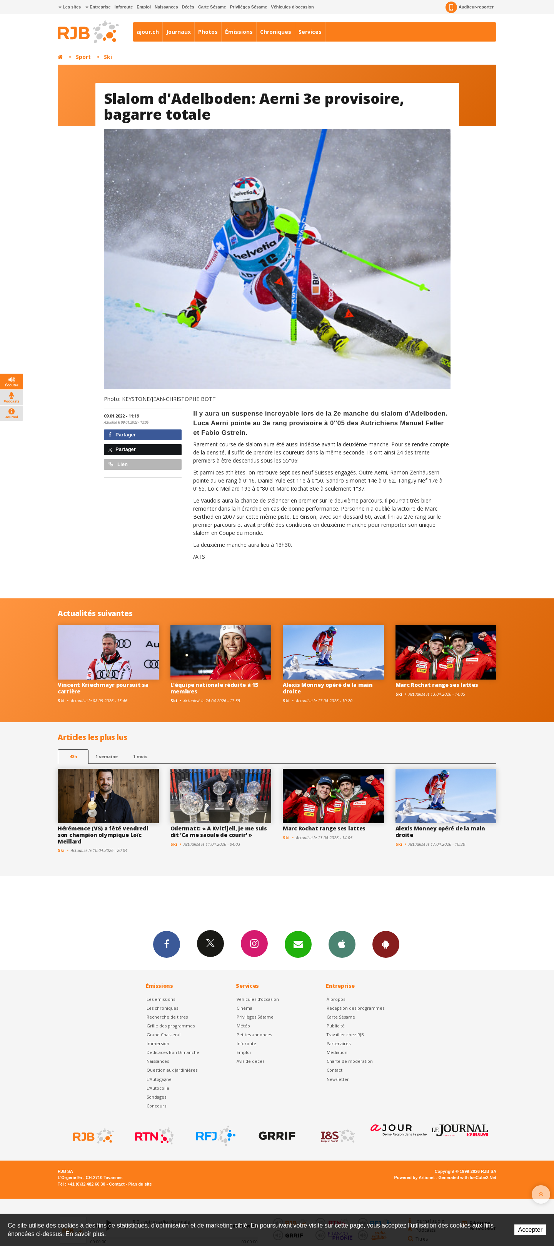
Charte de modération (350, 1061)
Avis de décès (250, 1061)
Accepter (530, 1229)
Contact (334, 1069)
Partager (122, 435)
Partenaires (338, 1043)
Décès (188, 7)
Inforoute (124, 7)
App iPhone (342, 944)
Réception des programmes (355, 1007)
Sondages (156, 1096)
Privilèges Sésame (248, 7)
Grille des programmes (171, 1025)
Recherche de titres (167, 1016)
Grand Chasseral (163, 1034)
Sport (83, 56)
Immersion (158, 1043)
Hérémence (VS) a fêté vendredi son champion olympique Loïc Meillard (103, 835)
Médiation (337, 1052)
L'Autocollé (158, 1088)
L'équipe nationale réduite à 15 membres (214, 688)
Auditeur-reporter (470, 7)
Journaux (178, 31)
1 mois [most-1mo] (140, 756)
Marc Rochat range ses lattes (436, 684)
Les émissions (161, 999)
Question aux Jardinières (172, 1069)
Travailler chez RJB (345, 1034)
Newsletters (298, 944)
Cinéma (244, 1007)
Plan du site (140, 1184)
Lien (118, 464)
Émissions (239, 31)
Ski (108, 56)
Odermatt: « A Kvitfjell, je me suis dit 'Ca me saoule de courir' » (218, 831)
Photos (208, 31)
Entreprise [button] (97, 7)
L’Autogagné (159, 1079)
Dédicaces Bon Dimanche (173, 1052)
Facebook (166, 944)
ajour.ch (148, 31)
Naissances (166, 7)
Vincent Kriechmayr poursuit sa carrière (103, 688)
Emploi (144, 7)
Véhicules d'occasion (292, 7)
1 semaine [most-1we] (106, 756)
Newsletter (338, 1079)
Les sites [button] (69, 7)
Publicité (336, 1025)
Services (310, 31)
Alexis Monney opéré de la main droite (328, 688)
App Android (385, 944)
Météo (243, 1025)
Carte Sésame (212, 7)
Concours (156, 1105)
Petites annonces (254, 1034)
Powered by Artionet (414, 1177)
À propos (336, 999)
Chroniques (275, 31)
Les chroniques (162, 1007)
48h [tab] (73, 756)
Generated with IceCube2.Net (467, 1177)
